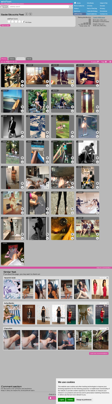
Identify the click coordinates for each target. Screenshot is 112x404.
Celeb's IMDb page (99, 17)
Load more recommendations (98, 353)
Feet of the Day (92, 8)
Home (79, 3)
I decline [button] (70, 399)
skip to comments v (104, 267)
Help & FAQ (103, 3)
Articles (89, 6)
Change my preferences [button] (83, 399)
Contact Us (103, 14)
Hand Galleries (92, 14)
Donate (102, 6)
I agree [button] (62, 399)
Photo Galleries (79, 6)
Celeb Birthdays (92, 11)
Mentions (77, 11)
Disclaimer (103, 11)
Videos (76, 8)
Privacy (102, 8)
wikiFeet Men (78, 14)
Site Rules (90, 3)
